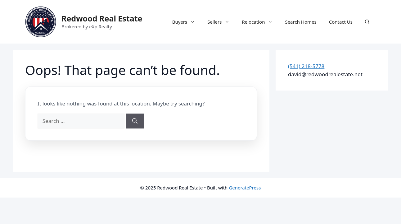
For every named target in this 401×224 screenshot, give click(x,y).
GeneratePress (245, 187)
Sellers (221, 21)
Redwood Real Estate (101, 18)
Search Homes (300, 22)
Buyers (186, 21)
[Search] (135, 121)
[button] (367, 21)
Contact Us (341, 22)
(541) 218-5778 (306, 66)
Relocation (260, 21)
